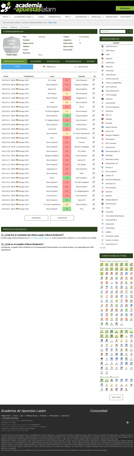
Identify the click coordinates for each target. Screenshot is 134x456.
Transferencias (73, 61)
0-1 (67, 165)
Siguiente (62, 218)
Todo (17, 67)
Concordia (109, 212)
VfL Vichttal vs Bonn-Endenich (40, 238)
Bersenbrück (110, 139)
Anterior (36, 218)
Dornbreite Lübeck (112, 236)
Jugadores (35, 61)
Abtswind (109, 59)
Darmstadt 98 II (111, 220)
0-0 (67, 102)
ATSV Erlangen (111, 95)
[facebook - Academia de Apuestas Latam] (102, 417)
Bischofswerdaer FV (113, 151)
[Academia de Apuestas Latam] (92, 422)
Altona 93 (109, 67)
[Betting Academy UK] (117, 422)
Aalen (108, 55)
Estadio (90, 61)
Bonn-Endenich (81, 80)
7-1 (67, 196)
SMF (13, 423)
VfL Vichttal (52, 80)
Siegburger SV (81, 98)
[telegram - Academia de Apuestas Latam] (107, 417)
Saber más (52, 23)
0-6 (67, 160)
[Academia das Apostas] (97, 422)
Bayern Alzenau (111, 127)
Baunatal (109, 123)
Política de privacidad (27, 429)
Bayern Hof (110, 131)
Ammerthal (110, 71)
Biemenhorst (110, 147)
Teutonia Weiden (82, 116)
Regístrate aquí (26, 421)
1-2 (67, 107)
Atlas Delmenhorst (112, 91)
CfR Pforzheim (111, 204)
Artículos (98, 17)
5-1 (67, 80)
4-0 (67, 116)
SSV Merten (52, 94)
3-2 (67, 156)
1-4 (67, 173)
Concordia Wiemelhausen (115, 216)
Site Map (4, 423)
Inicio (6, 17)
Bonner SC (52, 89)
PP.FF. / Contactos (39, 427)
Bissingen (109, 155)
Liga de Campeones (92, 439)
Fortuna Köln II (81, 125)
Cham (108, 208)
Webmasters (35, 425)
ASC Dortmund (111, 87)
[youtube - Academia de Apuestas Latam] (97, 417)
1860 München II (112, 46)
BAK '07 (109, 115)
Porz (52, 138)
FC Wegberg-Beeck (52, 120)
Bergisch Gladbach (81, 85)
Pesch (81, 107)
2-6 (67, 191)
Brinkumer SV (111, 184)
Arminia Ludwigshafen (114, 83)
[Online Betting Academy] (107, 422)
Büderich (109, 196)
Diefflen (108, 232)
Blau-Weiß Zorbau (112, 159)
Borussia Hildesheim (113, 180)
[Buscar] (129, 31)
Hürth (52, 102)
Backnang (109, 111)
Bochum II (109, 167)
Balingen (109, 119)
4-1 (67, 129)
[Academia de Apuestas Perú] (122, 422)
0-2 (67, 98)
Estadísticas (83, 17)
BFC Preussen (111, 143)
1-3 (67, 85)
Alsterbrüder (110, 63)
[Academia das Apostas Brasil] (102, 422)
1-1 (67, 94)
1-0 (67, 125)
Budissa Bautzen (112, 200)
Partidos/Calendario (14, 61)
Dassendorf (110, 224)
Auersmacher (110, 103)
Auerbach (109, 99)
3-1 (67, 200)
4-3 (67, 209)
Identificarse (125, 8)
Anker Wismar (111, 75)
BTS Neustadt (111, 188)
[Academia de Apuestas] (112, 422)
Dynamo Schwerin (112, 240)
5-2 (67, 187)
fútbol (71, 435)
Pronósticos (55, 17)
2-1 (67, 89)
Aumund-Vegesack (112, 107)
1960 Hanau (110, 51)
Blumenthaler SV (112, 163)
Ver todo (103, 248)
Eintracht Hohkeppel (81, 147)
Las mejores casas (24, 17)
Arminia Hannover (112, 79)
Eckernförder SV (112, 244)
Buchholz (109, 192)
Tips (68, 17)
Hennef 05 (52, 129)
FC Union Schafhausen (81, 133)
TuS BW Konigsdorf (52, 111)
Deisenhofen (110, 228)
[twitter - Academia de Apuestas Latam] (92, 417)
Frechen (82, 142)
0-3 (67, 151)
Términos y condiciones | (10, 429)
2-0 (67, 138)
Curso (41, 17)
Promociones (112, 17)
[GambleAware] (8, 454)
